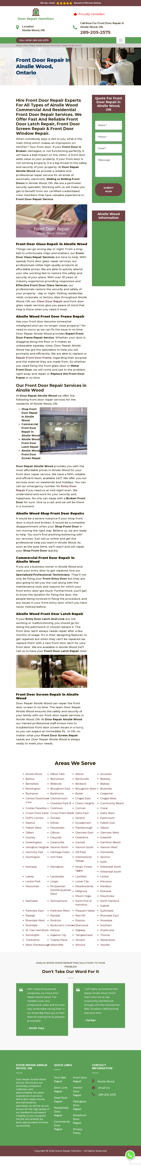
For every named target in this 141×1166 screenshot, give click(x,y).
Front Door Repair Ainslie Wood (65, 45)
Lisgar (54, 881)
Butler (79, 793)
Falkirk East (107, 822)
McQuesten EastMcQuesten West (60, 890)
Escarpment (83, 822)
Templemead (34, 939)
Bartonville (82, 778)
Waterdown (58, 944)
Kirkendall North (110, 866)
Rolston (80, 920)
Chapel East (83, 798)
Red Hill (80, 915)
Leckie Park (33, 881)
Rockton (55, 920)
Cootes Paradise (36, 808)
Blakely (105, 783)
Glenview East (84, 832)
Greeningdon (33, 842)
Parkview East (34, 910)
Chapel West (108, 798)
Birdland (80, 783)
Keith (103, 861)
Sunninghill (82, 935)
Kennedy (31, 866)
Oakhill (104, 905)
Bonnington (33, 788)
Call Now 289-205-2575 (34, 40)
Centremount (59, 798)
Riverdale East (109, 915)
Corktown (56, 808)
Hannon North (59, 847)
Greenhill (105, 837)
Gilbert (29, 832)
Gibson (104, 827)
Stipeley (30, 935)
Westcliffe (106, 944)
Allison (79, 774)
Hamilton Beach (110, 842)
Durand (80, 817)
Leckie (104, 876)
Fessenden (57, 827)
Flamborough (84, 827)
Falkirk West (33, 827)
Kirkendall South (110, 871)
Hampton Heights (37, 847)
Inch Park (56, 857)
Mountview (107, 896)
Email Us (104, 1097)
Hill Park (80, 852)
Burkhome (57, 793)
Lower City (82, 881)
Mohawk (105, 891)
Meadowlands (84, 886)
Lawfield (80, 876)
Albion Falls (57, 774)
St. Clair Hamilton (86, 930)
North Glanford (109, 900)
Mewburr (106, 886)
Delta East (82, 813)
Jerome (105, 857)
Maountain (32, 886)
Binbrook (56, 783)
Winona (105, 949)
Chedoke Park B (60, 803)
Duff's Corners (34, 817)
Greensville (57, 842)
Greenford (81, 837)
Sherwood (81, 925)
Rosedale (106, 920)
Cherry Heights (84, 803)
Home (19, 45)
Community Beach (112, 803)
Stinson (105, 930)
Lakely (29, 876)
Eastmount (107, 817)
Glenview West (109, 832)
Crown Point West (62, 813)
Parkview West (60, 910)
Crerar (104, 808)
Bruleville (106, 788)
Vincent (30, 944)
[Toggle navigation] (120, 40)
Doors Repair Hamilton (68, 1160)
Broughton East (60, 788)
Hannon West (109, 847)
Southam (106, 925)
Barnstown (57, 778)
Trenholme (82, 939)
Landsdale (57, 876)
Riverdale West (35, 920)
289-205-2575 (95, 32)
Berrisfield (31, 783)
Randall (55, 915)
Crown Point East (36, 813)
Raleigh (30, 915)
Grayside (55, 837)
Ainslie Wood (33, 774)
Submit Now (108, 189)
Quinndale (106, 910)
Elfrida (54, 822)
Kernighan (56, 866)
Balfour (30, 778)
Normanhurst (59, 900)
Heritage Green (60, 852)
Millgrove (81, 891)
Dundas (55, 817)
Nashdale (31, 900)
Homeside (107, 852)
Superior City (108, 935)
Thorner (55, 939)
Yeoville (30, 954)
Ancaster (106, 774)
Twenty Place (108, 939)
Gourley (30, 837)
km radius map (108, 254)
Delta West (107, 813)
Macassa (106, 881)
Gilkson (55, 832)
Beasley (105, 778)
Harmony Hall (34, 852)
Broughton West (86, 788)
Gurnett (80, 842)
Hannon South (84, 847)
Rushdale (31, 925)
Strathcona (57, 935)
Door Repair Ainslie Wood (36, 45)
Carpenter (106, 793)
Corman (80, 808)
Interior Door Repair (77, 1101)
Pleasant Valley (85, 910)
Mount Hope (83, 896)
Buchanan (31, 793)
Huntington (32, 857)
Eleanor (30, 822)
